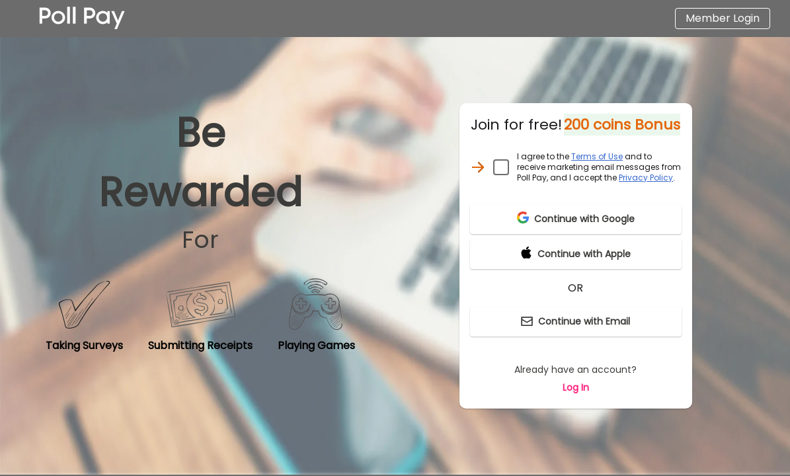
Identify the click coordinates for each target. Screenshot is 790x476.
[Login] (722, 18)
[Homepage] (82, 18)
